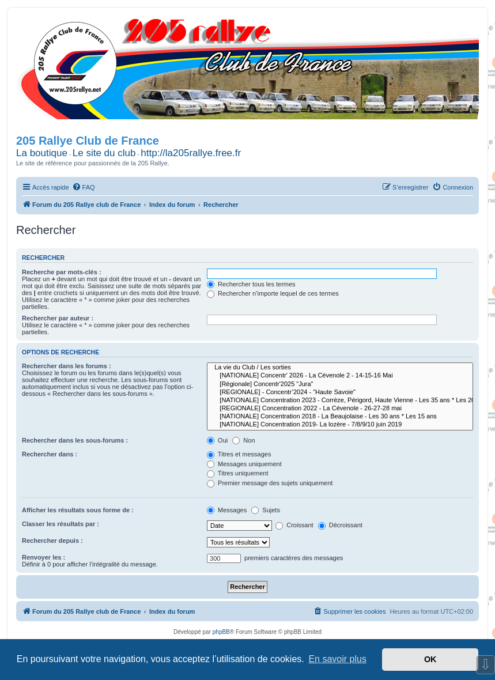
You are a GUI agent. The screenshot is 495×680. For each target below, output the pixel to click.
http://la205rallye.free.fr (191, 153)
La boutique (41, 153)
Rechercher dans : (49, 454)
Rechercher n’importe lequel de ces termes (273, 293)
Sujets (265, 510)
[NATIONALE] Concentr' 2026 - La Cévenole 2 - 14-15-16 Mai (340, 376)
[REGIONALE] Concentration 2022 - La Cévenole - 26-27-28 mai (340, 409)
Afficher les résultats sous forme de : (78, 510)
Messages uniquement (244, 463)
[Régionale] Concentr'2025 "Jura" (340, 384)
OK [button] (430, 659)
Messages (227, 510)
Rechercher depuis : (52, 540)
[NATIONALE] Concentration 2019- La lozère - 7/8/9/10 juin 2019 (340, 425)
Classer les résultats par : (60, 523)
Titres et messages (239, 454)
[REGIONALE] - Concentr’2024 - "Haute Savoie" (340, 392)
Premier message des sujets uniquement (269, 482)
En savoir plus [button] (337, 659)
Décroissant (340, 525)
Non (243, 440)
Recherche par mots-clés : (61, 272)
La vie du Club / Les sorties (340, 368)
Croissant (294, 525)
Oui (217, 440)
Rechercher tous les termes (251, 284)
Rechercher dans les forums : (66, 365)
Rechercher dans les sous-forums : (75, 440)
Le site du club (104, 153)
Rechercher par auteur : (57, 318)
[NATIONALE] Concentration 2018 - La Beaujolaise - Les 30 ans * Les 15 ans (340, 417)
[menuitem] (83, 187)
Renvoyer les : (43, 557)
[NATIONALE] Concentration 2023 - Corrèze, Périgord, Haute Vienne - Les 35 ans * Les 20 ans (340, 400)
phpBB (221, 632)
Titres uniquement (238, 473)
